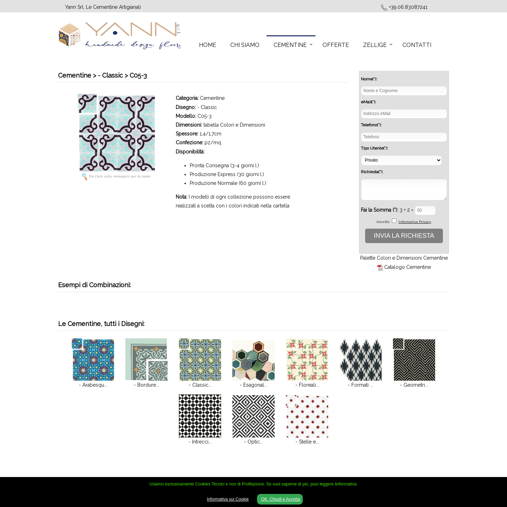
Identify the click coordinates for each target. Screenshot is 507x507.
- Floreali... (307, 385)
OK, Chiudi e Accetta (280, 499)
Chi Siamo (244, 45)
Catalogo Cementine (407, 267)
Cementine (290, 45)
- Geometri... (414, 385)
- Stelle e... (307, 442)
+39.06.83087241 (408, 7)
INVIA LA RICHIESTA (404, 235)
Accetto (382, 222)
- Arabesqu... (93, 385)
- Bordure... (146, 385)
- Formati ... (360, 385)
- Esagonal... (253, 385)
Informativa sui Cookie (228, 499)
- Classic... (200, 385)
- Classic (207, 107)
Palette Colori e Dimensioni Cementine (404, 258)
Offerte (336, 45)
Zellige (375, 45)
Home (207, 45)
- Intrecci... (200, 442)
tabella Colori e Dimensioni (234, 125)
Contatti (416, 45)
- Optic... (253, 442)
